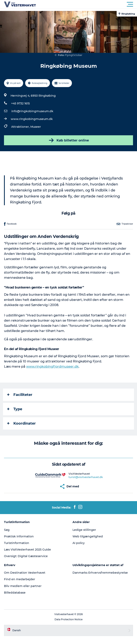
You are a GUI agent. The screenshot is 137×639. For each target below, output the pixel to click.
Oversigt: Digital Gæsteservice (26, 556)
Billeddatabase (15, 592)
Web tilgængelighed (87, 536)
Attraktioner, (20, 127)
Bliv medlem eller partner (23, 586)
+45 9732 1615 (20, 103)
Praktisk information (19, 536)
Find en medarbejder (19, 579)
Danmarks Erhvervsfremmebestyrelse (100, 572)
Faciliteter (19, 395)
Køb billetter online (68, 140)
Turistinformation (16, 543)
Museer (35, 127)
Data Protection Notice (68, 619)
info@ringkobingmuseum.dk (32, 111)
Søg (7, 530)
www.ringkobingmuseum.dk (32, 119)
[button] (86, 4)
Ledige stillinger (84, 530)
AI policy (78, 543)
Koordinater (21, 423)
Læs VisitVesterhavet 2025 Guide (27, 549)
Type (14, 409)
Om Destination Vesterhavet (24, 572)
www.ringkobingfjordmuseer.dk (52, 366)
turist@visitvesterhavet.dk (85, 477)
